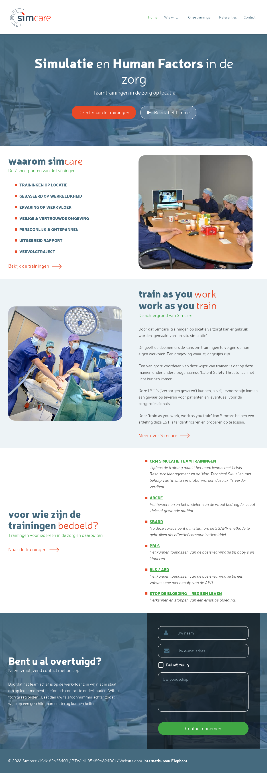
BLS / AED (159, 569)
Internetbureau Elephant (165, 760)
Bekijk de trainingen (35, 266)
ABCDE (156, 497)
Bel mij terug (177, 665)
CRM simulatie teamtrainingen (183, 461)
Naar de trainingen (33, 549)
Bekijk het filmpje (168, 112)
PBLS (155, 545)
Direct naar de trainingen (103, 112)
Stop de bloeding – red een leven (186, 593)
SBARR (156, 521)
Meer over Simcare (164, 435)
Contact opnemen (203, 728)
